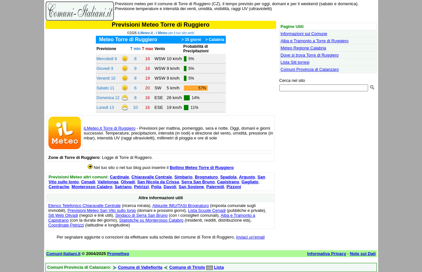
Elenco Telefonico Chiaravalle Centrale (84, 205)
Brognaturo (206, 177)
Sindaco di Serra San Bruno (141, 215)
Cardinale (119, 177)
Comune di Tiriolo (187, 267)
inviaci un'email (250, 237)
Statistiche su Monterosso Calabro (151, 220)
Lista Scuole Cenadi (207, 210)
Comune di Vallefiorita (140, 267)
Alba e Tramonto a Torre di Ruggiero (315, 40)
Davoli (170, 186)
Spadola (228, 177)
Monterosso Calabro (91, 186)
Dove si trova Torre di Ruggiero (310, 55)
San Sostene (191, 186)
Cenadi (88, 181)
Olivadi (128, 181)
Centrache (59, 186)
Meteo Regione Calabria (303, 47)
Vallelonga (107, 181)
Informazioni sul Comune (304, 33)
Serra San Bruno (198, 181)
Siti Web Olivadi (63, 215)
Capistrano (228, 181)
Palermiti (215, 186)
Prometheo (118, 253)
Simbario (183, 177)
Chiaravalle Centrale (152, 177)
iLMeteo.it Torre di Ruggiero (109, 128)
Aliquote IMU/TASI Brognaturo (180, 205)
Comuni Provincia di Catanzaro (310, 69)
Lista (219, 267)
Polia (156, 186)
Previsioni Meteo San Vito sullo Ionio (102, 210)
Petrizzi (141, 186)
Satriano (123, 186)
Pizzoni (233, 186)
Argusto (247, 177)
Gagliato (249, 181)
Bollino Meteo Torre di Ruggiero (202, 167)
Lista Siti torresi (295, 62)
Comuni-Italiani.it (63, 253)
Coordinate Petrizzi (66, 225)
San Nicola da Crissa (158, 181)
